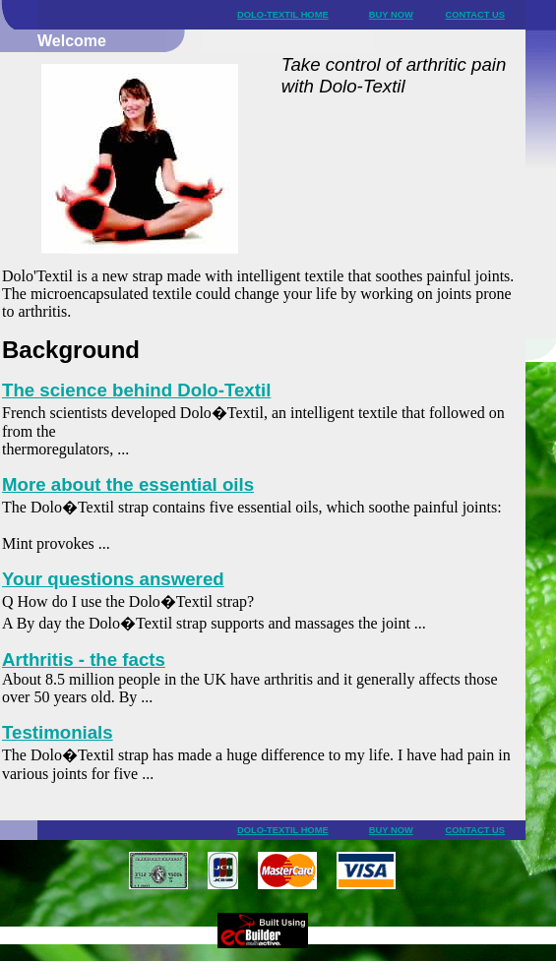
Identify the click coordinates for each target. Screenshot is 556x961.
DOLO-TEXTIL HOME (283, 15)
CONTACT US (475, 15)
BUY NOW (391, 15)
